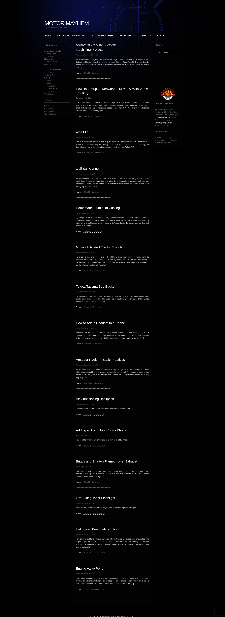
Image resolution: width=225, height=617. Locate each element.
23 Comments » (99, 553)
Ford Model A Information (71, 35)
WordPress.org (50, 114)
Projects (47, 78)
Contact (161, 35)
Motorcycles (49, 59)
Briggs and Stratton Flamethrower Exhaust (106, 461)
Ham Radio (53, 89)
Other (48, 83)
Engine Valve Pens (89, 568)
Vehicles (52, 91)
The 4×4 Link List (127, 35)
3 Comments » (98, 271)
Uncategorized (49, 94)
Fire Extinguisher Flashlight (95, 498)
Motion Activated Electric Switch (99, 247)
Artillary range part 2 (162, 120)
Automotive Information (53, 51)
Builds (48, 80)
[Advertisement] (169, 71)
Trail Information (55, 70)
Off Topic (47, 64)
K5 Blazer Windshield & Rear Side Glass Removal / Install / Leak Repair (166, 112)
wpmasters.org (124, 616)
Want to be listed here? (163, 143)
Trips (50, 72)
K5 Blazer (50, 56)
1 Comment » (99, 116)
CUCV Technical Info (102, 35)
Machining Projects (89, 49)
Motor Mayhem (66, 23)
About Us (147, 35)
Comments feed (50, 111)
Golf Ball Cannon (88, 168)
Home (48, 35)
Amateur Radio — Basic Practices (100, 359)
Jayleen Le (159, 110)
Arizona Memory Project (164, 138)
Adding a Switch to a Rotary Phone (101, 430)
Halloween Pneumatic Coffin (96, 529)
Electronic (52, 86)
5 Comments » (97, 307)
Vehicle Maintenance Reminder (167, 140)
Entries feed (49, 109)
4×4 (47, 67)
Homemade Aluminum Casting (98, 208)
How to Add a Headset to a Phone (100, 323)
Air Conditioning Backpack (95, 399)
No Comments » (95, 73)
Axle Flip (82, 132)
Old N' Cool (50, 75)
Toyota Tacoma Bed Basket (95, 286)
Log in (46, 106)
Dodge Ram (51, 54)
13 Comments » (99, 446)
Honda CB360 (51, 62)
